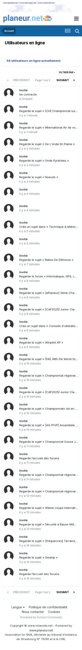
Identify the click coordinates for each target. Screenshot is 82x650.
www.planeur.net (10, 3)
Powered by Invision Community (41, 617)
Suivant (62, 80)
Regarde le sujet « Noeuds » (38, 177)
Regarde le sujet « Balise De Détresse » (46, 259)
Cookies (54, 612)
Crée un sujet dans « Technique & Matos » (48, 226)
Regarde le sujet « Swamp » (38, 557)
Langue (18, 607)
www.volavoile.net (46, 3)
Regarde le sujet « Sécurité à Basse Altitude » (50, 524)
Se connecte (28, 94)
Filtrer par (67, 72)
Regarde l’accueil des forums (39, 458)
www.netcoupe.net (28, 3)
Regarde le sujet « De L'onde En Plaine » (47, 144)
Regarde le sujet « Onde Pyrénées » (44, 160)
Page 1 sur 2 (43, 80)
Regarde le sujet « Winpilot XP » (41, 342)
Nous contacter (33, 612)
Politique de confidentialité (48, 607)
